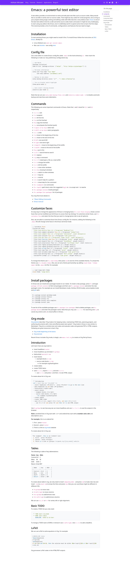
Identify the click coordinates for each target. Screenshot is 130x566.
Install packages (108, 20)
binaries (42, 45)
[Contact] (104, 2)
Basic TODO (108, 29)
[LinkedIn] (112, 2)
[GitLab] (109, 2)
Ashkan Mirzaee (17, 2)
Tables (106, 27)
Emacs (92, 20)
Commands (107, 16)
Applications (48, 2)
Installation (107, 12)
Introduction (108, 25)
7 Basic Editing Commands (42, 199)
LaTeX (106, 31)
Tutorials (32, 2)
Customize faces (108, 18)
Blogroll (55, 2)
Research (40, 2)
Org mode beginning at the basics (45, 332)
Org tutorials (38, 334)
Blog (26, 2)
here (54, 45)
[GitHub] (107, 2)
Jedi (35, 290)
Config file (106, 14)
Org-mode (106, 22)
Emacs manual (38, 202)
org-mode (47, 427)
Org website (35, 322)
